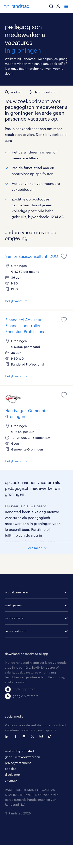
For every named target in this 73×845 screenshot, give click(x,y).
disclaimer (12, 774)
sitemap (11, 780)
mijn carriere (14, 618)
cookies (10, 768)
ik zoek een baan (17, 592)
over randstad (15, 631)
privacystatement (18, 763)
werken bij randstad (19, 751)
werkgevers (13, 605)
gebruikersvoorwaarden (22, 757)
